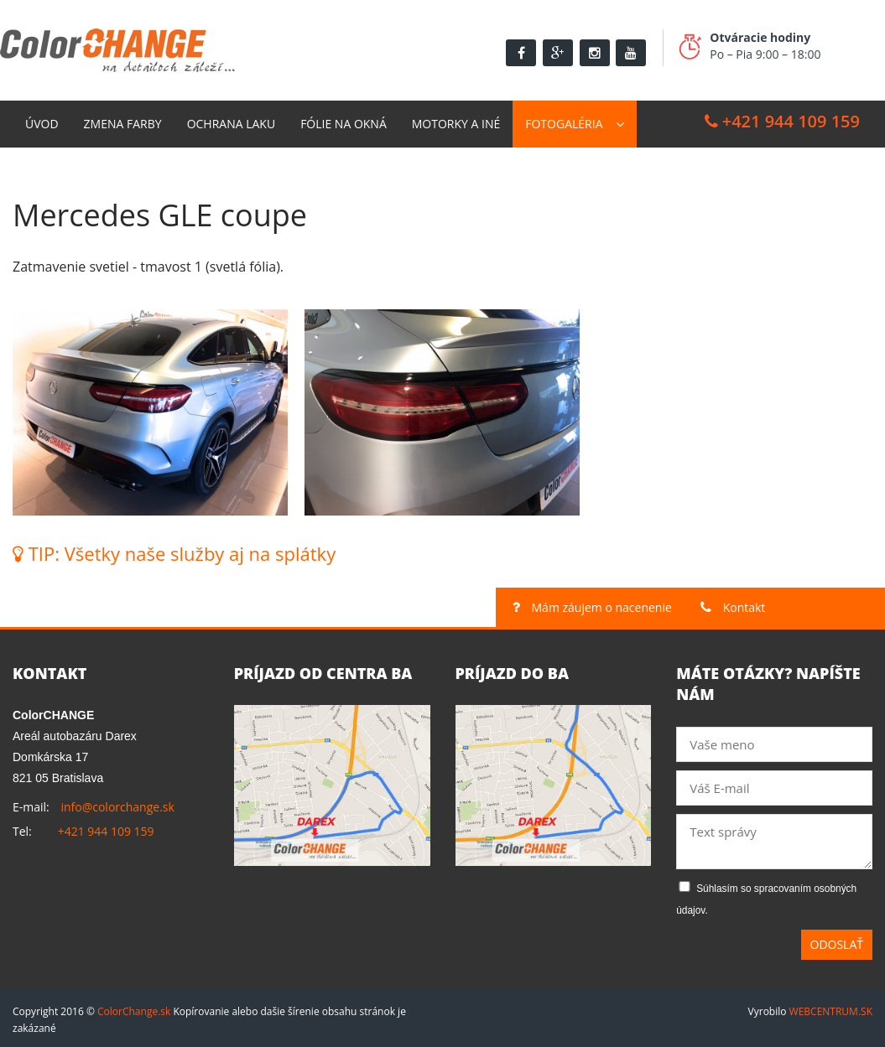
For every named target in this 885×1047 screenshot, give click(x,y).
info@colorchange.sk (117, 803)
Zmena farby (123, 119)
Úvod (42, 119)
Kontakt (51, 166)
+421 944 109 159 (782, 117)
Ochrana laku (231, 119)
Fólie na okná (343, 119)
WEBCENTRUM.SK (830, 1007)
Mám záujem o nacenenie (592, 604)
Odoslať (837, 940)
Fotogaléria (563, 119)
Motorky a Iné (456, 119)
